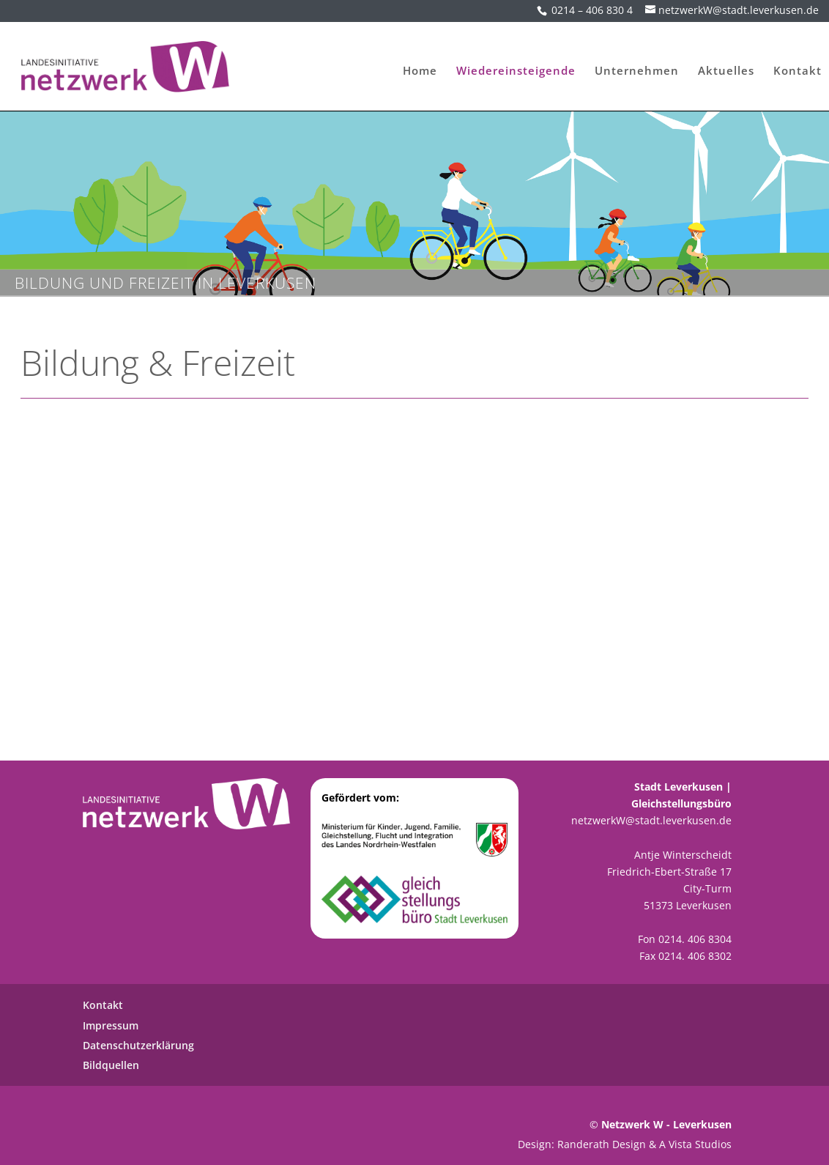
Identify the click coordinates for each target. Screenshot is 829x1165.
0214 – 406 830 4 (592, 10)
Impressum (110, 1025)
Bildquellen (111, 1065)
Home (420, 65)
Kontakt (797, 65)
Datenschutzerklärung (138, 1045)
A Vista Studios (695, 1144)
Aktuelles (726, 65)
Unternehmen (637, 65)
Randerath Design (601, 1144)
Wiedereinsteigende (516, 65)
